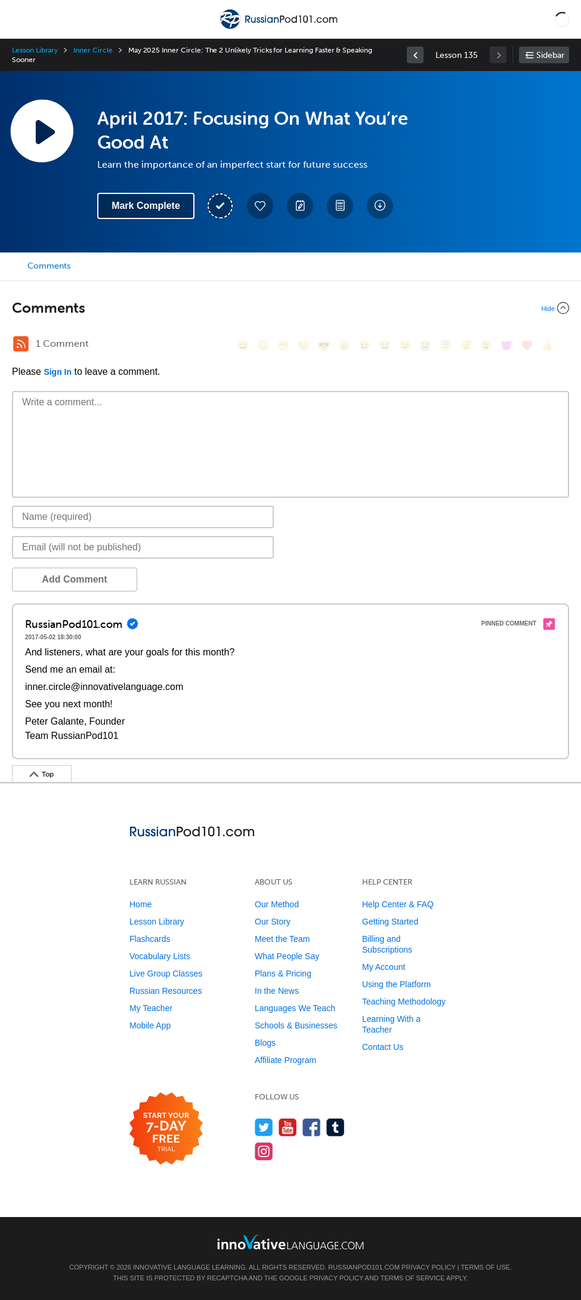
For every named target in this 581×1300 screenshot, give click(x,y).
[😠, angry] (344, 345)
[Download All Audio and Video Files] (380, 206)
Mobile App (150, 1025)
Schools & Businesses (296, 1025)
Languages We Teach (295, 1008)
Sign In (58, 372)
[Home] (280, 28)
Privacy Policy (428, 1267)
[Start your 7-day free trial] (166, 1129)
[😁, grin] (283, 345)
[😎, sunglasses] (324, 345)
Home (140, 904)
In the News (277, 991)
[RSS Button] (21, 344)
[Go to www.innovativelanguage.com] (290, 1242)
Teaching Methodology (404, 1001)
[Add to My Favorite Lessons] (260, 206)
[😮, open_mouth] (486, 345)
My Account (383, 967)
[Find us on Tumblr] (335, 1127)
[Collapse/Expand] (290, 308)
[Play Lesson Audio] (41, 130)
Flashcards (149, 939)
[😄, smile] (243, 345)
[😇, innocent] (445, 345)
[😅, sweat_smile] (385, 345)
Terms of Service (413, 1277)
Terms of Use (485, 1267)
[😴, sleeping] (466, 345)
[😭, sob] (425, 345)
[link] (415, 55)
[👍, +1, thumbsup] (547, 345)
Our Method (277, 904)
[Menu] (19, 19)
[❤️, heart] (527, 345)
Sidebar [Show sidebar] (550, 55)
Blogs (265, 1043)
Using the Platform (396, 984)
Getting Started (390, 921)
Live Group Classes (165, 973)
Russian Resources (165, 991)
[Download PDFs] (340, 206)
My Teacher (150, 1008)
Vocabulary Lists (159, 956)
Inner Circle (92, 50)
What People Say (287, 956)
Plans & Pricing (283, 973)
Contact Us (382, 1047)
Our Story (272, 921)
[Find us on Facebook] (311, 1127)
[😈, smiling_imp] (506, 345)
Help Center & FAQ (398, 904)
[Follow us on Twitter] (264, 1127)
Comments (48, 266)
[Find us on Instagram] (264, 1151)
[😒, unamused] (303, 345)
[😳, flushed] (263, 345)
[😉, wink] (405, 345)
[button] (562, 19)
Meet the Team (282, 939)
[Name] (143, 517)
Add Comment (74, 579)
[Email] (143, 547)
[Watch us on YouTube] (288, 1127)
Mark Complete (146, 206)
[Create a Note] (300, 206)
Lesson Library (35, 50)
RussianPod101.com (364, 1267)
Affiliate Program (285, 1060)
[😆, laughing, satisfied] (364, 345)
